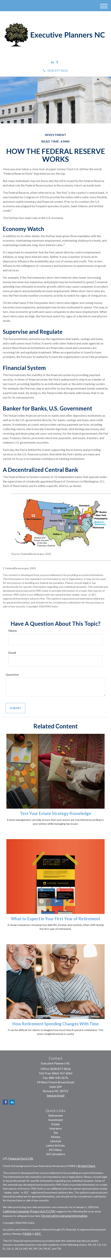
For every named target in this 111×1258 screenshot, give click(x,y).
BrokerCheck (86, 1165)
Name (12, 630)
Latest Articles (55, 1145)
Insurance (55, 1128)
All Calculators (55, 1154)
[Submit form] (15, 708)
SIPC (38, 1233)
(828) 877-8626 (55, 70)
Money (55, 1137)
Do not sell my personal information (64, 1215)
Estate (55, 1124)
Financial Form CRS (20, 1158)
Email (12, 652)
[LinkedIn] (52, 62)
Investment (55, 1119)
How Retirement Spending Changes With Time (55, 1023)
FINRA (27, 1233)
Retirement (55, 1115)
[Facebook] (57, 62)
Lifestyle (55, 1141)
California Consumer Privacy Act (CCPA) (29, 1211)
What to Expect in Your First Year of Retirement (55, 918)
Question (12, 674)
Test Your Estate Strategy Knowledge (55, 813)
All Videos (55, 1149)
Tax (55, 1132)
